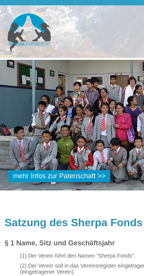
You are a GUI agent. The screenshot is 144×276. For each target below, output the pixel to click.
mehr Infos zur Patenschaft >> (59, 176)
